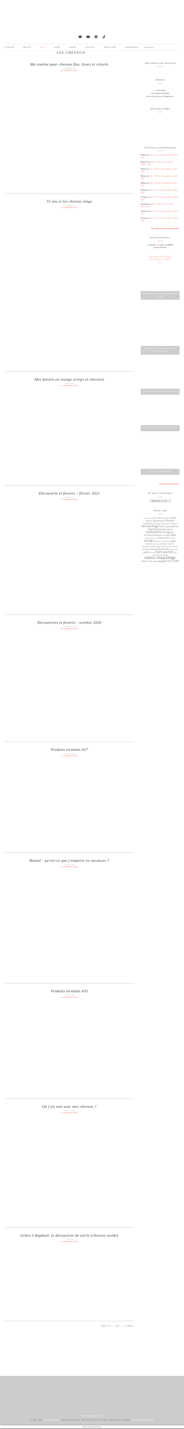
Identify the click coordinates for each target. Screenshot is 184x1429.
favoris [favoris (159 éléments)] (152, 531)
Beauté (27, 48)
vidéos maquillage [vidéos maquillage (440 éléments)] (160, 560)
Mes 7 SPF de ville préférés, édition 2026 (160, 295)
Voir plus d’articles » (169, 486)
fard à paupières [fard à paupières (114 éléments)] (169, 528)
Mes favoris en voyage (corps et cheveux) (69, 380)
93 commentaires (69, 500)
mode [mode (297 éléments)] (148, 543)
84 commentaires (69, 629)
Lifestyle (90, 48)
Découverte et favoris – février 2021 (69, 493)
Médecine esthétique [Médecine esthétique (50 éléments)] (161, 543)
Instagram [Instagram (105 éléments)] (168, 534)
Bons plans (110, 48)
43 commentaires (69, 1113)
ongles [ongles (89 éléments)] (172, 543)
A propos (9, 48)
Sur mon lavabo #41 (160, 473)
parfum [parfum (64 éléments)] (149, 546)
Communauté (132, 48)
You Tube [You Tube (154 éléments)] (173, 563)
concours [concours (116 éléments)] (148, 525)
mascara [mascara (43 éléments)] (172, 540)
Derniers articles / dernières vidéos (160, 258)
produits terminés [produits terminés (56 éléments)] (167, 546)
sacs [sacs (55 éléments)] (170, 548)
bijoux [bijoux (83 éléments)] (149, 523)
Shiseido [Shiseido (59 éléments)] (146, 551)
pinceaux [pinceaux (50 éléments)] (156, 546)
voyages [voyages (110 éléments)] (161, 563)
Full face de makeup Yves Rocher (160, 429)
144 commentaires (69, 1242)
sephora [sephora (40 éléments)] (175, 549)
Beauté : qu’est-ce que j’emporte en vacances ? (69, 861)
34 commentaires (69, 998)
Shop (42, 48)
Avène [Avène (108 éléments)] (173, 520)
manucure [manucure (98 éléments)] (163, 540)
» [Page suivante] (125, 1326)
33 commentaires (69, 756)
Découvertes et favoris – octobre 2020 (69, 623)
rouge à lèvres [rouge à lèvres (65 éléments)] (162, 548)
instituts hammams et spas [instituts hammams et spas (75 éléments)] (157, 537)
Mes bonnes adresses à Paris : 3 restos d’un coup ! (160, 351)
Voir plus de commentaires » (165, 229)
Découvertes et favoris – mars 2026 (160, 392)
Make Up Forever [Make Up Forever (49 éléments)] (151, 540)
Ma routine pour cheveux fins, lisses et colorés (69, 64)
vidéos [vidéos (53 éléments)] (165, 557)
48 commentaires (69, 208)
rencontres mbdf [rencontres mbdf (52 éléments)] (148, 548)
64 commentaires (69, 71)
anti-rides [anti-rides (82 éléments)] (157, 520)
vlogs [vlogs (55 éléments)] (155, 563)
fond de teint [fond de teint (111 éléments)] (164, 531)
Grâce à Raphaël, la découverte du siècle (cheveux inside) (69, 1236)
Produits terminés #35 (69, 991)
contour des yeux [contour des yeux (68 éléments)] (161, 525)
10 (117, 1326)
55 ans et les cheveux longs (69, 201)
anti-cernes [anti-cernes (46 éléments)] (148, 520)
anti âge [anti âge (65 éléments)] (165, 520)
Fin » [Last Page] (130, 1326)
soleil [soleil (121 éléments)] (146, 554)
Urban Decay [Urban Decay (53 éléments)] (157, 557)
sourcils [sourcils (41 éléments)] (152, 555)
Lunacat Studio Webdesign (142, 1420)
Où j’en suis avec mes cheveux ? (69, 1107)
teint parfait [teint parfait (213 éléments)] (164, 554)
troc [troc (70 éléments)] (175, 554)
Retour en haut (92, 1416)
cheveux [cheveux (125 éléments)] (169, 523)
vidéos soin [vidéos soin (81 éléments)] (146, 563)
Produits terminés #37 (69, 750)
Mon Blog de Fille (51, 1420)
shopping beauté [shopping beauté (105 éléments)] (159, 551)
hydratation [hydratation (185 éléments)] (154, 534)
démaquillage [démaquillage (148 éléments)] (150, 528)
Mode (57, 48)
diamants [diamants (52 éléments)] (173, 526)
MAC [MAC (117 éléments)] (173, 537)
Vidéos (72, 48)
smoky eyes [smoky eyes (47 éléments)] (173, 551)
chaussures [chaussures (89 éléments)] (158, 523)
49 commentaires (69, 386)
